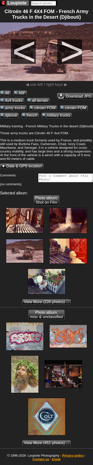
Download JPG (75, 95)
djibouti (11, 115)
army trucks (15, 108)
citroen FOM (45, 108)
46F (22, 93)
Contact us (40, 461)
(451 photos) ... (46, 444)
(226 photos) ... (46, 303)
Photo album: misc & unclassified (46, 316)
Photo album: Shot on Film (46, 201)
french (32, 115)
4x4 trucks (14, 100)
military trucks (58, 115)
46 (7, 93)
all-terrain (40, 100)
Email (56, 461)
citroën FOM (75, 108)
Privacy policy (73, 457)
